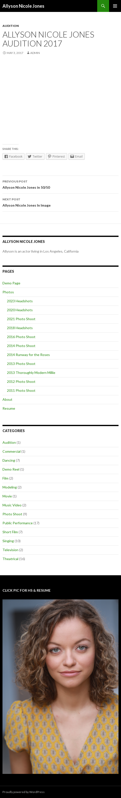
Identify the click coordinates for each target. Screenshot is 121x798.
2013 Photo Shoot (21, 363)
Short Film (10, 532)
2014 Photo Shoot (21, 346)
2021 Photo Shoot (21, 319)
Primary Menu (115, 6)
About (7, 399)
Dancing (8, 460)
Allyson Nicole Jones (23, 6)
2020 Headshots (20, 310)
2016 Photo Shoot (21, 337)
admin (35, 53)
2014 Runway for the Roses (28, 355)
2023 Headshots (20, 301)
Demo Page (11, 283)
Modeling (9, 487)
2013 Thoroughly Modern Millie (31, 372)
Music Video (12, 505)
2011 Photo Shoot (21, 390)
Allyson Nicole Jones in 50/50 (60, 183)
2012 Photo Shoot (21, 381)
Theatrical (10, 559)
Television (10, 550)
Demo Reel (10, 469)
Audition (10, 26)
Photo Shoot (12, 514)
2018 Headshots (20, 328)
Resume (8, 408)
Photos (8, 292)
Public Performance (17, 523)
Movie (7, 496)
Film (5, 478)
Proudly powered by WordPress (23, 792)
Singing (8, 541)
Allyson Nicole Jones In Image (60, 201)
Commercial (11, 451)
